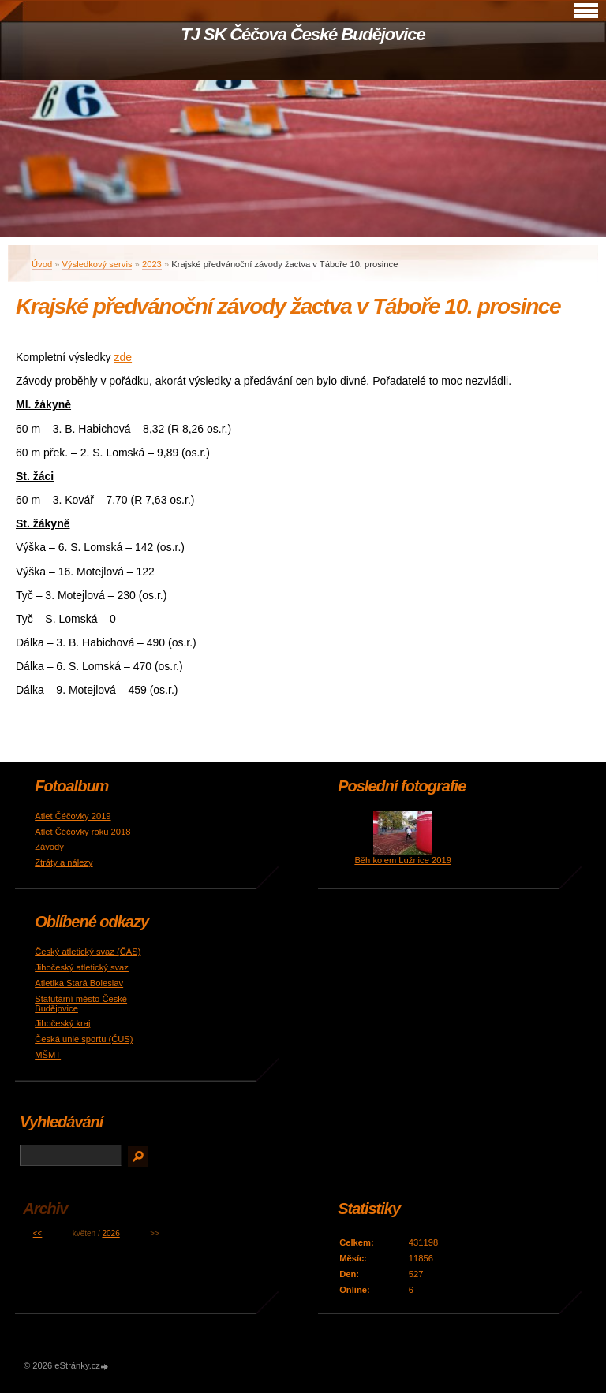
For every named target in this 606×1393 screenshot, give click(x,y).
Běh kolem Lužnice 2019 (402, 860)
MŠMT (48, 1055)
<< (38, 1233)
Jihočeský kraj (62, 1023)
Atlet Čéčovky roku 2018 (82, 831)
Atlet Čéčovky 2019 (72, 816)
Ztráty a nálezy (63, 862)
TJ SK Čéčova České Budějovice (303, 34)
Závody (49, 846)
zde (123, 357)
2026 (110, 1233)
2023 (152, 264)
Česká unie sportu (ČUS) (84, 1039)
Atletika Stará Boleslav (79, 983)
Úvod (42, 264)
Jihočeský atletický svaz (82, 967)
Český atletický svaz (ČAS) (87, 951)
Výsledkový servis (97, 264)
